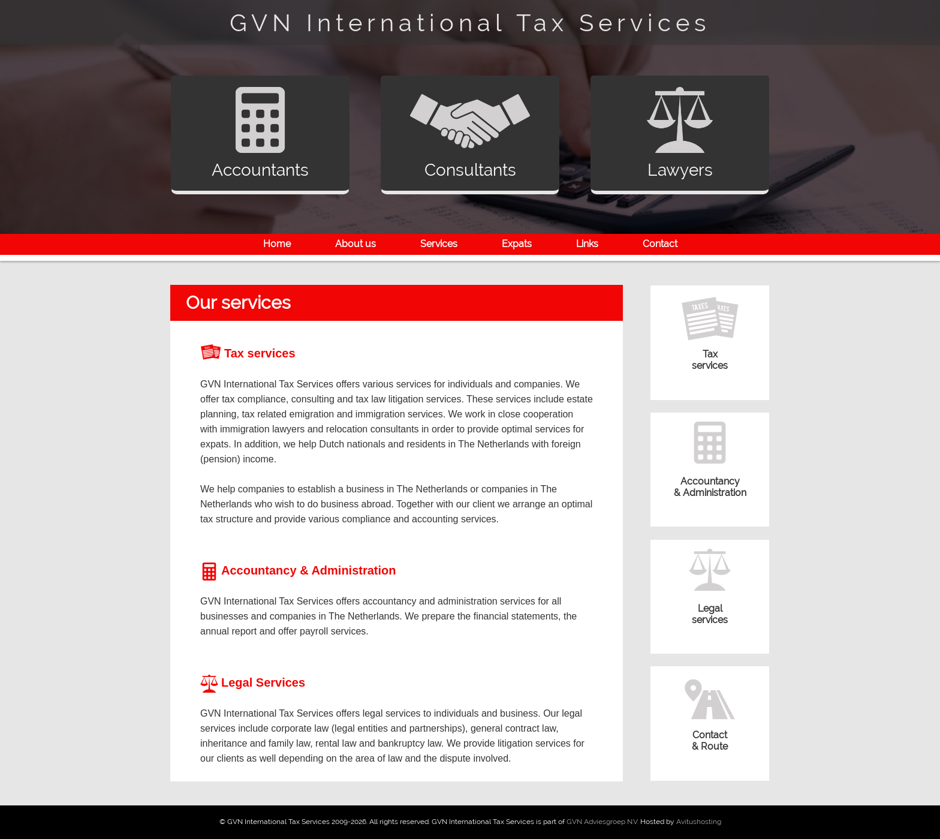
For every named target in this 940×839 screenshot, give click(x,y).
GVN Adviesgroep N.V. (602, 821)
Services (438, 243)
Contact (660, 243)
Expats (517, 243)
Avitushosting (698, 821)
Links (587, 243)
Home (277, 243)
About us (355, 243)
